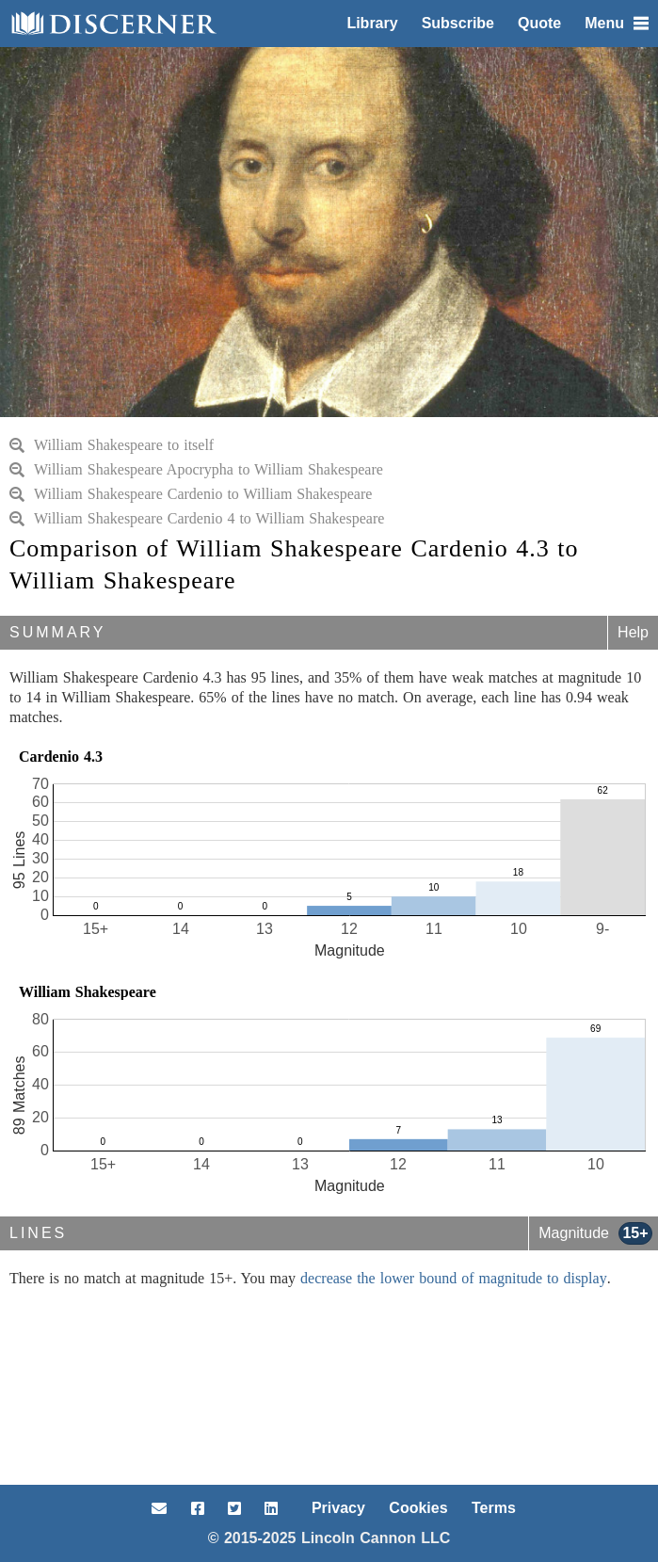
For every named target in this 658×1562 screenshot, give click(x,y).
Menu (617, 23)
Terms (494, 1508)
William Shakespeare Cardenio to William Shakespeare (190, 494)
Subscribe (458, 23)
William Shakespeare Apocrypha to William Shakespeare (196, 469)
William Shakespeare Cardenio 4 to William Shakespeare (196, 518)
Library (371, 23)
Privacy (338, 1508)
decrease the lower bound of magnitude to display (453, 1278)
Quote (539, 23)
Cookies (418, 1508)
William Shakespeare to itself (111, 445)
